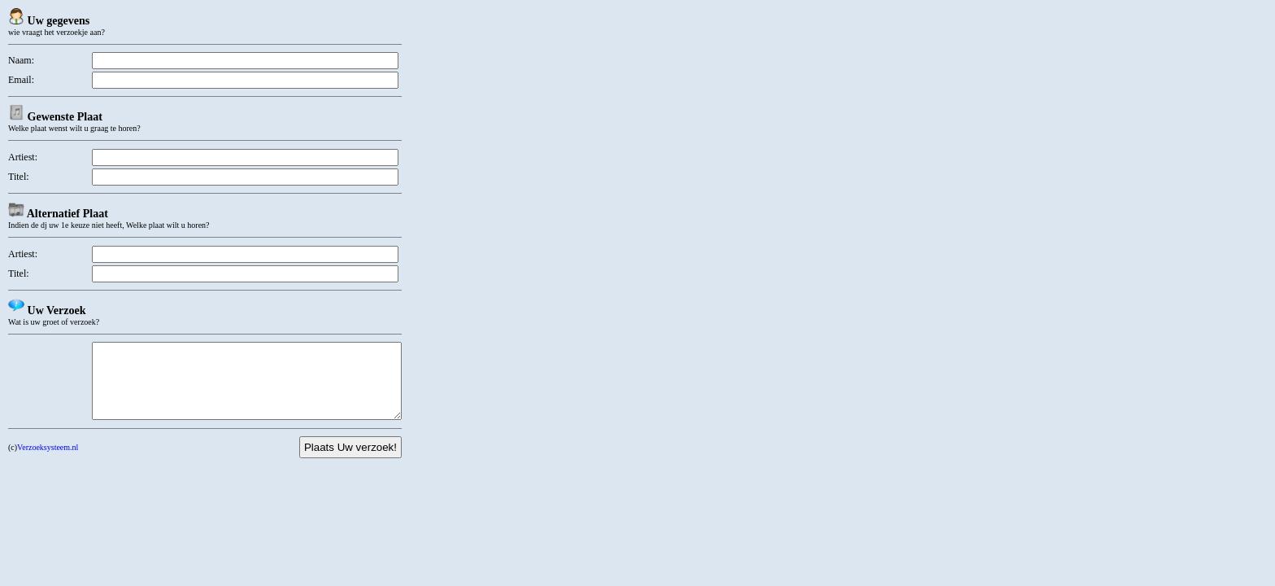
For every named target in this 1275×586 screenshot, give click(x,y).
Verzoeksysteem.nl (47, 461)
